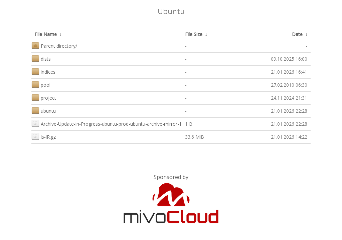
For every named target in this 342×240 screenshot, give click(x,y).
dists (41, 58)
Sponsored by (171, 177)
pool (40, 84)
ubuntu (43, 110)
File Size (193, 34)
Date (297, 34)
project (43, 97)
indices (43, 71)
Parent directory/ (54, 45)
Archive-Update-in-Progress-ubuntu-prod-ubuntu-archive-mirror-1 (106, 123)
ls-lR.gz (43, 136)
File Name (46, 34)
